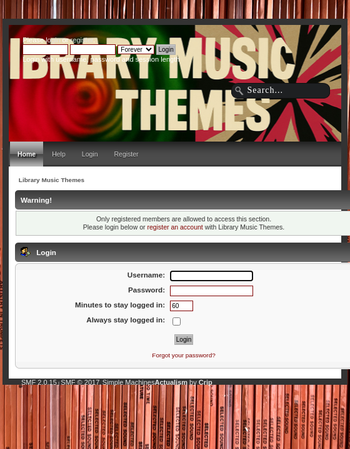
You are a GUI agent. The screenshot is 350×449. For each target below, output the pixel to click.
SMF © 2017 (80, 382)
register (82, 40)
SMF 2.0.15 (39, 382)
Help (59, 154)
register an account (174, 227)
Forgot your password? (183, 355)
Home (27, 154)
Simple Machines (128, 382)
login (53, 40)
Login (90, 154)
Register (126, 154)
